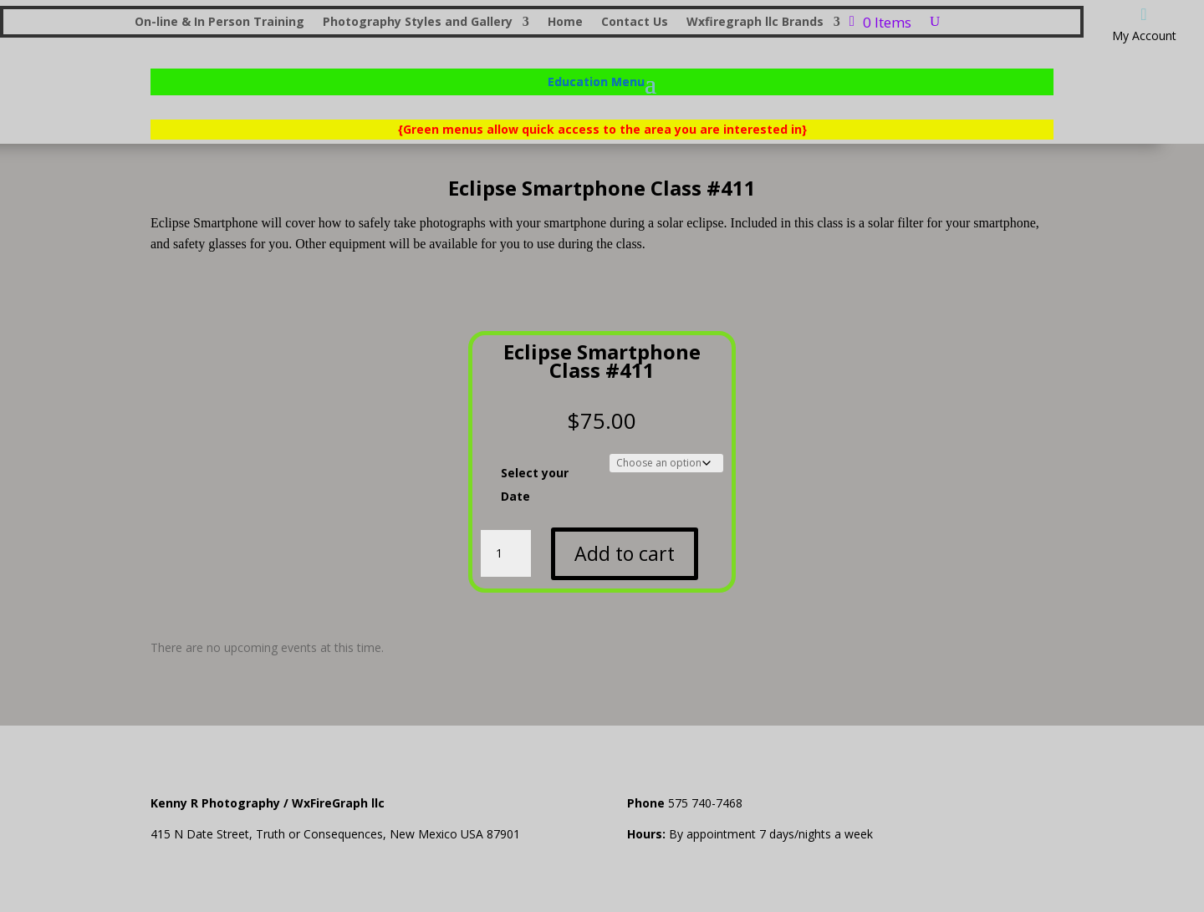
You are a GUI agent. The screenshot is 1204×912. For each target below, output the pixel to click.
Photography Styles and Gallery (418, 22)
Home (565, 22)
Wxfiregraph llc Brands (755, 22)
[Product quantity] (506, 553)
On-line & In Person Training (219, 22)
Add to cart (624, 553)
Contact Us (634, 22)
